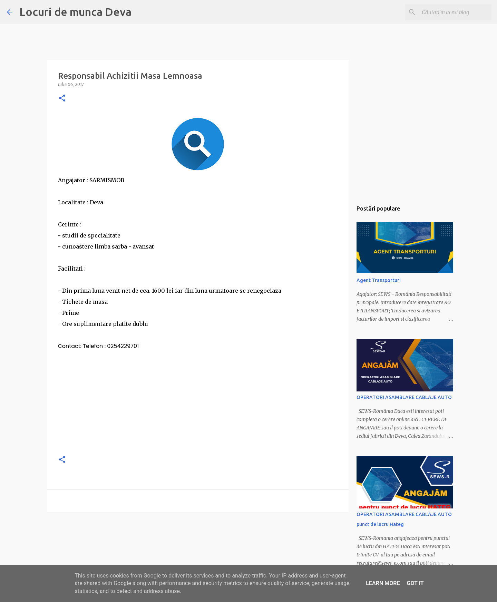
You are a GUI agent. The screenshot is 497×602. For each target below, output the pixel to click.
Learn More (383, 583)
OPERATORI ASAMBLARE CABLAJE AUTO (404, 397)
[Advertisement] (198, 400)
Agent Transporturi (379, 280)
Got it (415, 583)
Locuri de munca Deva (75, 12)
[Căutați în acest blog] (455, 12)
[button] (62, 98)
